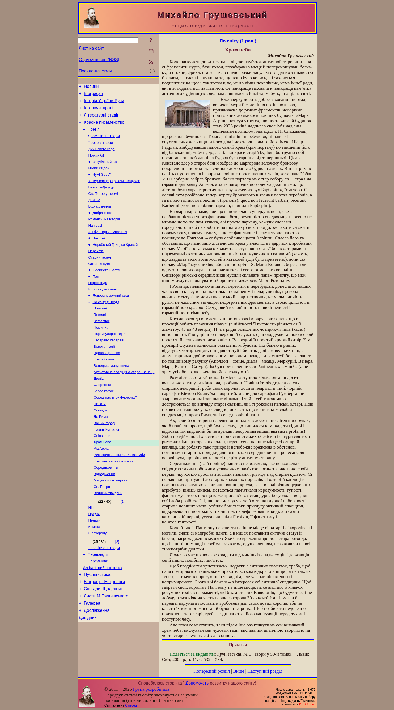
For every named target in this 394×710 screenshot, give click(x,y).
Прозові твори (100, 150)
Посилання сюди (95, 71)
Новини (91, 87)
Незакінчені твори (104, 588)
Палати (100, 433)
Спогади (100, 440)
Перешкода (97, 302)
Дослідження (96, 657)
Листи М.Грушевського (106, 641)
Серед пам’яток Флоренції (115, 426)
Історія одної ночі (102, 309)
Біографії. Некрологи (104, 625)
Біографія (93, 95)
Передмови (98, 602)
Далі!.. (99, 405)
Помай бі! (96, 164)
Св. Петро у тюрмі (103, 205)
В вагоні (100, 329)
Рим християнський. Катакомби (119, 488)
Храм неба (102, 474)
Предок (94, 551)
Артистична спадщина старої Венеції (124, 398)
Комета (94, 565)
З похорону (97, 572)
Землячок (102, 343)
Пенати (94, 558)
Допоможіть (197, 683)
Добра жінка (103, 226)
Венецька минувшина (111, 391)
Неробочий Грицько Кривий (115, 260)
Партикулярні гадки (109, 357)
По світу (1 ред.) (106, 322)
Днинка (94, 212)
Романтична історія (104, 233)
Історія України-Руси (104, 103)
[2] (123, 538)
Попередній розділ (211, 671)
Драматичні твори (104, 142)
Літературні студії (101, 119)
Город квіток (104, 419)
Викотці (99, 253)
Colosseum (103, 467)
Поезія (93, 135)
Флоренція (102, 412)
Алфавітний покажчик (102, 610)
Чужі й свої (102, 184)
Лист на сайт (91, 48)
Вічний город (104, 453)
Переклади (98, 595)
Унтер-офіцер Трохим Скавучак (114, 191)
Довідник (87, 665)
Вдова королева (107, 378)
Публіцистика (97, 617)
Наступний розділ (264, 671)
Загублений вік (105, 171)
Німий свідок (98, 177)
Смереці (131, 705)
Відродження (104, 509)
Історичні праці (98, 111)
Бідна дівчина (99, 219)
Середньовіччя (106, 502)
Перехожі (96, 267)
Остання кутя (99, 281)
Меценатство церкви (111, 516)
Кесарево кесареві (109, 364)
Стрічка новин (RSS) (99, 59)
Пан (96, 295)
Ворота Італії (104, 371)
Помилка (101, 350)
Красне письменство (104, 127)
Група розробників (151, 689)
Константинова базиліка (113, 495)
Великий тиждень (108, 529)
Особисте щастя (106, 288)
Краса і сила (104, 384)
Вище (238, 671)
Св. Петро (102, 522)
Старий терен (99, 274)
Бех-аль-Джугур (101, 198)
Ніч (91, 545)
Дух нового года (101, 157)
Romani (100, 336)
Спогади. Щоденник (103, 633)
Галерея (92, 649)
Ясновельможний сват (111, 315)
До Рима (101, 447)
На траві (95, 240)
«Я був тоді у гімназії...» (107, 246)
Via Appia (101, 481)
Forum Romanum (107, 460)
